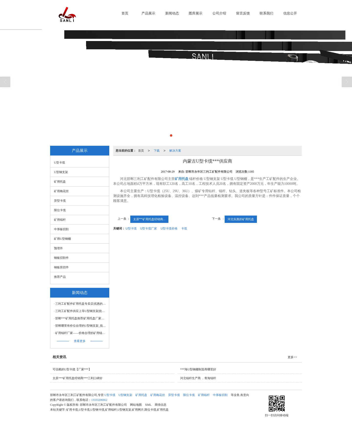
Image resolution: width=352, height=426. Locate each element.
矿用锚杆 (60, 219)
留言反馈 (243, 13)
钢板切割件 (61, 258)
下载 (157, 150)
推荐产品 (60, 277)
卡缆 (184, 228)
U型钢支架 (61, 172)
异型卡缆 (60, 200)
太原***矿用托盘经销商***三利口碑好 (77, 378)
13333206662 (99, 400)
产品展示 (148, 13)
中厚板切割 (61, 229)
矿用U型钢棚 (62, 238)
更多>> (292, 357)
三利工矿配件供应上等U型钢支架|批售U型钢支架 (81, 311)
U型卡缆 (131, 228)
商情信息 (160, 404)
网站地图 (136, 404)
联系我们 (266, 13)
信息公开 (290, 13)
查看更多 (80, 341)
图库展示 (195, 13)
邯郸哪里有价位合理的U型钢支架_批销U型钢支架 (81, 325)
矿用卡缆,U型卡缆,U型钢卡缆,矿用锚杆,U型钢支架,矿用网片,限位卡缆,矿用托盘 (117, 409)
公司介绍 (219, 13)
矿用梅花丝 (61, 191)
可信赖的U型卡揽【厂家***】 (72, 369)
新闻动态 (172, 13)
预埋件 (58, 248)
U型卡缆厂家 (148, 228)
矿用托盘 (60, 181)
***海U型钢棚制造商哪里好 (198, 369)
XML (148, 404)
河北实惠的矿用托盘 (241, 219)
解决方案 (175, 150)
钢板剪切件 (61, 267)
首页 (124, 13)
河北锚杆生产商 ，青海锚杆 (198, 378)
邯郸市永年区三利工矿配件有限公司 (103, 404)
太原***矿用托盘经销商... (149, 219)
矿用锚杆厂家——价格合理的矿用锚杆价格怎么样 (81, 333)
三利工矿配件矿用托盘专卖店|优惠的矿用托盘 (81, 303)
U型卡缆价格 (169, 228)
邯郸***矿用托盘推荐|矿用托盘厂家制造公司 (81, 318)
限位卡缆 (60, 210)
